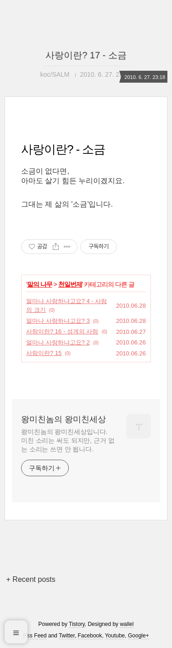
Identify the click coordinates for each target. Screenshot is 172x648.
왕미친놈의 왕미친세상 (63, 419)
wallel (126, 624)
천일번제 (70, 284)
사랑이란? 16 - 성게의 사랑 (62, 331)
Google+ (138, 635)
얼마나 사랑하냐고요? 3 (58, 320)
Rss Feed (34, 635)
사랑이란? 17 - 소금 (86, 55)
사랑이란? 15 (43, 352)
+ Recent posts (30, 579)
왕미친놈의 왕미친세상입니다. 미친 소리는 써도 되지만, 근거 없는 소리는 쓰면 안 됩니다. (67, 440)
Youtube (115, 635)
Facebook (90, 635)
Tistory (77, 624)
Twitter (67, 635)
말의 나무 (39, 284)
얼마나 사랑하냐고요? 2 (58, 342)
